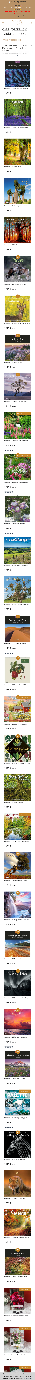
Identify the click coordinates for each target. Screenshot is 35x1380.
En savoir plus (28, 1378)
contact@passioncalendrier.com (21, 16)
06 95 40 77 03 (9, 16)
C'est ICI (17, 9)
